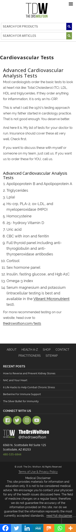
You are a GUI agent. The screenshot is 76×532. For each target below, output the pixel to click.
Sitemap (52, 355)
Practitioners (29, 355)
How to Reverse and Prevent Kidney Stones (29, 373)
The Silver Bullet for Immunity (21, 401)
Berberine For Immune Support (22, 394)
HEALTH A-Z (29, 349)
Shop (47, 349)
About (12, 349)
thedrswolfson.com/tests (22, 323)
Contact (62, 349)
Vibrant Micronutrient (51, 299)
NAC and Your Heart (15, 380)
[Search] (36, 26)
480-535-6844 (12, 454)
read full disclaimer (59, 515)
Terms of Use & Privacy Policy (38, 471)
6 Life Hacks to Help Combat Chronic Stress (29, 387)
